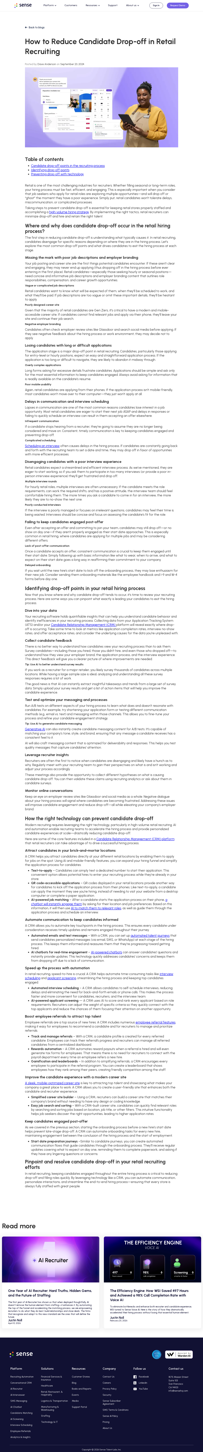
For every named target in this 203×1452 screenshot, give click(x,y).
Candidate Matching (21, 1413)
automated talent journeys (150, 935)
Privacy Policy (110, 1388)
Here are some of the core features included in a (60, 839)
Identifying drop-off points (50, 170)
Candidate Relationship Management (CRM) (83, 625)
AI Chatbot (16, 1407)
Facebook (144, 1376)
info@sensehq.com (178, 1390)
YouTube (143, 1388)
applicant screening (61, 978)
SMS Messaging (18, 1401)
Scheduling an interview (42, 446)
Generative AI (35, 729)
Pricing (106, 1422)
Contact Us (108, 1376)
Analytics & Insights (20, 1437)
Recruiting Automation (22, 1376)
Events (75, 1395)
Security (107, 1395)
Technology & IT (49, 1422)
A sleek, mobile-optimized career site (52, 1083)
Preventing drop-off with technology (57, 174)
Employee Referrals (20, 1431)
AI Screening (16, 1419)
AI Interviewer (17, 1395)
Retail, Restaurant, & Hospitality (52, 1393)
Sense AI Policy (110, 1416)
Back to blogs (37, 27)
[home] (25, 5)
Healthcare (47, 1385)
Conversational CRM (21, 1382)
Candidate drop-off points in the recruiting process (68, 166)
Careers (107, 1382)
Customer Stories (81, 1376)
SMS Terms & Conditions (115, 1410)
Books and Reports (81, 1388)
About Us (107, 1428)
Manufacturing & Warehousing (50, 1408)
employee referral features (155, 1022)
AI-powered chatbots (106, 952)
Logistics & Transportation (54, 1401)
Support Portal (79, 1407)
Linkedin (143, 1382)
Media (75, 1401)
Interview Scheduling (21, 1425)
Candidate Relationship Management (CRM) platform (135, 839)
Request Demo (177, 5)
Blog (74, 1382)
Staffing (45, 1416)
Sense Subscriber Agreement (112, 1402)
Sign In (156, 5)
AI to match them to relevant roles (96, 908)
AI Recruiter (16, 1388)
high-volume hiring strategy (69, 212)
